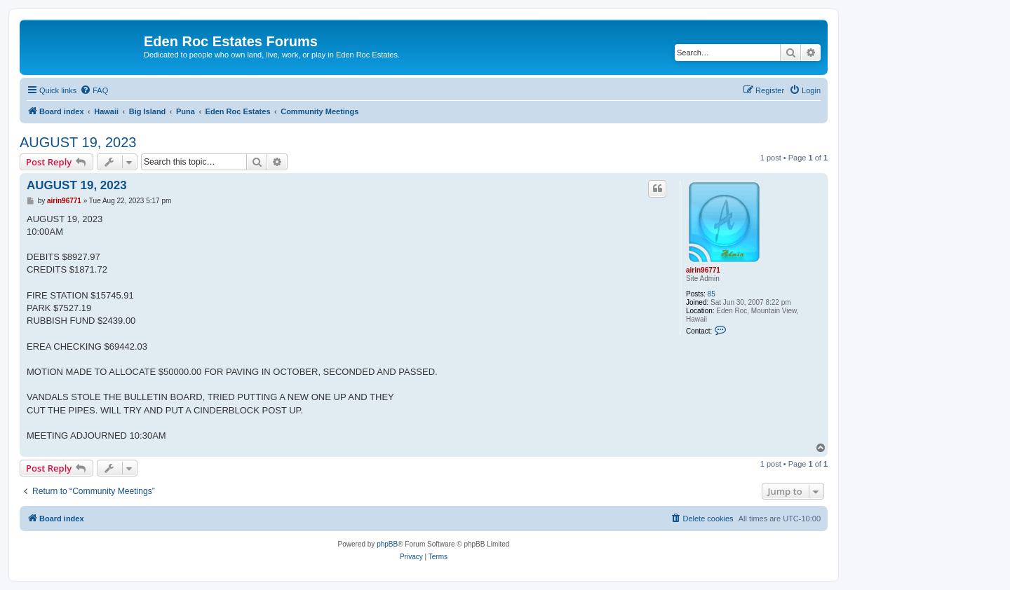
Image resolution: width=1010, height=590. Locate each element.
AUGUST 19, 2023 (78, 142)
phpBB (387, 544)
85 (711, 294)
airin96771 (703, 270)
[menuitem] (94, 90)
